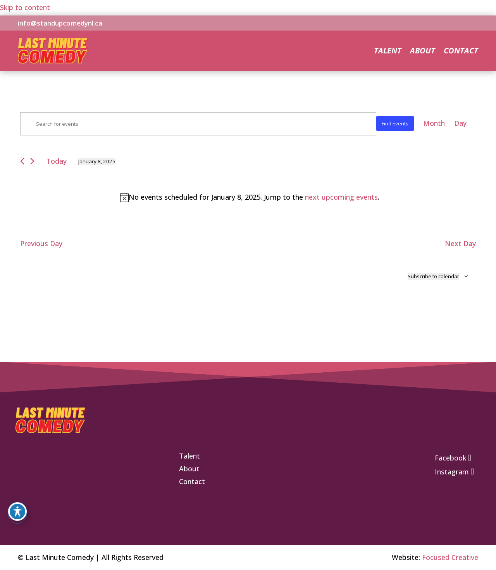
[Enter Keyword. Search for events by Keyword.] (198, 123)
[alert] (249, 197)
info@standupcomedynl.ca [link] (60, 23)
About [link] (422, 52)
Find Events (395, 123)
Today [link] (56, 161)
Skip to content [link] (25, 7)
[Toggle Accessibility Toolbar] (17, 511)
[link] (53, 60)
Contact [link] (461, 52)
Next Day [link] (460, 243)
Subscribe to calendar (433, 276)
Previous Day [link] (41, 243)
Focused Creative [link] (450, 557)
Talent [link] (387, 52)
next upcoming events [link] (341, 197)
